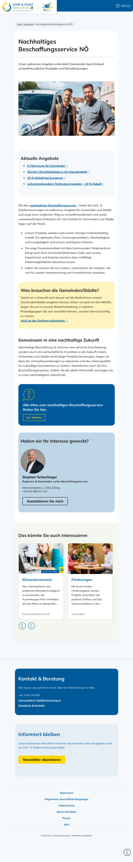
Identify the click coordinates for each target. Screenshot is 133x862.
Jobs (66, 824)
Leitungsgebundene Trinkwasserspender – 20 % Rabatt (64, 184)
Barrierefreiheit (66, 811)
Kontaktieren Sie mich (45, 501)
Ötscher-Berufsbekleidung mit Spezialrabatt (57, 172)
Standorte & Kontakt (31, 705)
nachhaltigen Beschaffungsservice (53, 205)
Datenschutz (66, 805)
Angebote (28, 24)
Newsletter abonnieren (42, 759)
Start (19, 24)
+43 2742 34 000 (29, 695)
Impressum (66, 792)
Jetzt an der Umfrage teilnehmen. (43, 320)
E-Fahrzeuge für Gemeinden (46, 165)
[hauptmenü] (123, 6)
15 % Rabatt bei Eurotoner (45, 178)
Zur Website (34, 417)
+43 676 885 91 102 (34, 491)
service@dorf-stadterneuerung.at (39, 700)
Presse (66, 818)
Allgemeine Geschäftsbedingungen (66, 799)
